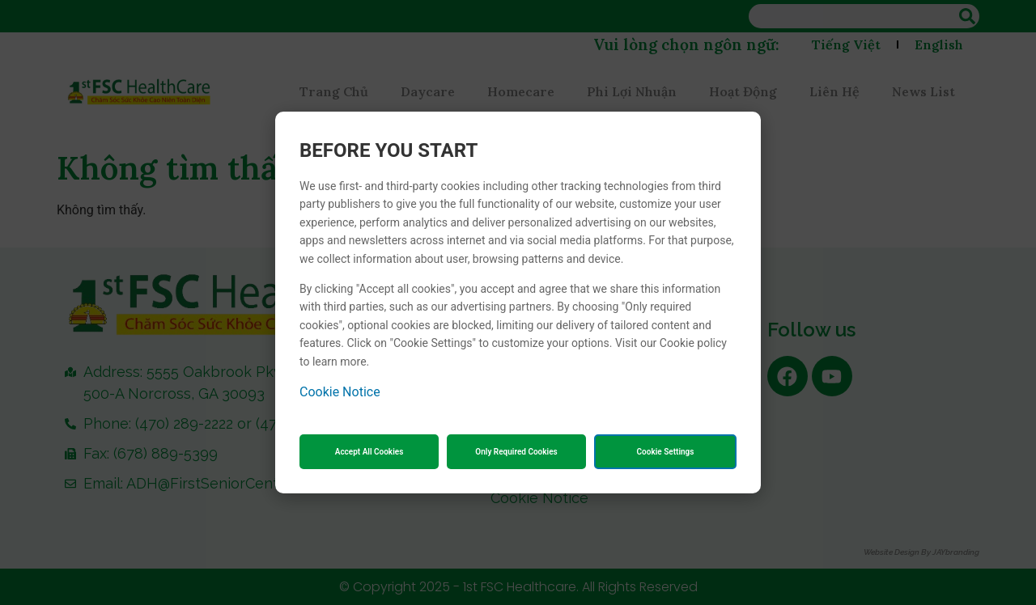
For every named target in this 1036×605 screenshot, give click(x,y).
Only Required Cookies (516, 451)
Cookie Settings (665, 451)
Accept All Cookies (369, 451)
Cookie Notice (339, 392)
